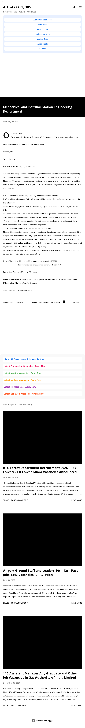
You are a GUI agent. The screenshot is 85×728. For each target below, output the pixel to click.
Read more (76, 500)
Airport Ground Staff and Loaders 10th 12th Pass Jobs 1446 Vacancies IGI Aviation (40, 572)
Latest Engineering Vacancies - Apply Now (25, 366)
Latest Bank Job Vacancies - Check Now (23, 394)
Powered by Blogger (42, 720)
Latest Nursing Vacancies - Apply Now (22, 373)
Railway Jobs (42, 29)
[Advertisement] (42, 78)
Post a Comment (19, 500)
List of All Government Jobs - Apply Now (24, 359)
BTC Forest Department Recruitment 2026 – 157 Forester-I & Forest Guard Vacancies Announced (40, 470)
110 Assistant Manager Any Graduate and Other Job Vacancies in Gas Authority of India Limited (40, 675)
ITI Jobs (42, 49)
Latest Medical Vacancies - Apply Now (22, 380)
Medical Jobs (42, 39)
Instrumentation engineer (24, 302)
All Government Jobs (42, 20)
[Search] (74, 7)
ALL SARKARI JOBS (17, 7)
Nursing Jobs (42, 44)
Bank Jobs (42, 25)
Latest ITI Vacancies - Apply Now (20, 387)
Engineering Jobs (42, 34)
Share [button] (76, 302)
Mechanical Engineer (49, 302)
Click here (7, 290)
